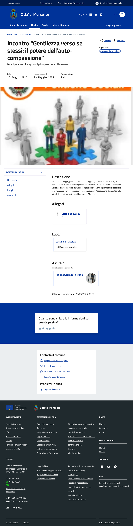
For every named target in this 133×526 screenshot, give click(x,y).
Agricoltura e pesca (45, 424)
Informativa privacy (76, 470)
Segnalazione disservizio (47, 474)
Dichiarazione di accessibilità (80, 478)
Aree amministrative (15, 428)
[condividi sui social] (105, 41)
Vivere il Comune (61, 25)
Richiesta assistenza (46, 478)
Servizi (45, 25)
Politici (9, 440)
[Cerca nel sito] (122, 14)
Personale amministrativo (17, 444)
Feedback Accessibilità (78, 482)
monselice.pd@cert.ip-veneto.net (15, 490)
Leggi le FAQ (42, 466)
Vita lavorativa (74, 453)
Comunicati (104, 428)
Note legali (73, 474)
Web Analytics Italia (77, 499)
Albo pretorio (46, 3)
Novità (34, 25)
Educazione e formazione (48, 453)
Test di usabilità (75, 495)
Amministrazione (18, 25)
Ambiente (41, 428)
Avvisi (102, 432)
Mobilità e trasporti (76, 432)
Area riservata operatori (109, 522)
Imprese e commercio (77, 428)
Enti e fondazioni (13, 436)
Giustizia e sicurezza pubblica (81, 424)
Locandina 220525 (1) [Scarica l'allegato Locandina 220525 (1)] (71, 215)
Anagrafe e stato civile (47, 432)
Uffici (8, 432)
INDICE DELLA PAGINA (25, 172)
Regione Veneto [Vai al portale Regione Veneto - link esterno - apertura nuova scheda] (14, 3)
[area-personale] (108, 3)
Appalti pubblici (43, 436)
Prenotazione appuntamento (49, 470)
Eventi (102, 451)
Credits (26, 522)
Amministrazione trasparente (81, 466)
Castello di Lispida (66, 241)
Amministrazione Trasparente (71, 3)
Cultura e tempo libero (47, 448)
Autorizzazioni (43, 440)
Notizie (102, 424)
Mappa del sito (12, 522)
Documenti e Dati (13, 448)
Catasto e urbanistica (46, 444)
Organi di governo (13, 424)
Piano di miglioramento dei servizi (80, 489)
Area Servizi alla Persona (69, 274)
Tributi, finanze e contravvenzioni (75, 442)
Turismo (71, 448)
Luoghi (102, 447)
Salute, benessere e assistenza (81, 436)
